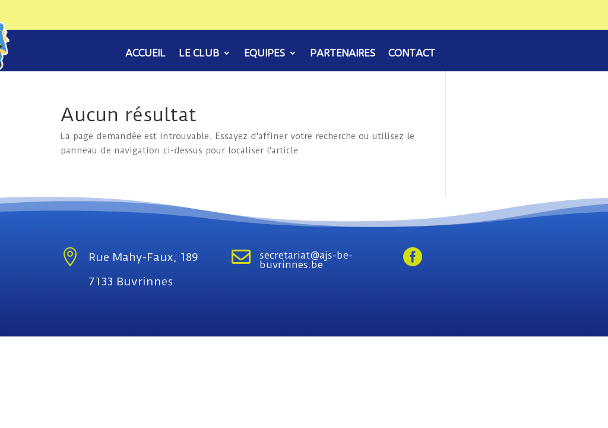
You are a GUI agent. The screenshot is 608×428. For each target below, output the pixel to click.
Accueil (145, 54)
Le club (199, 54)
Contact (411, 54)
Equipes (264, 54)
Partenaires (342, 54)
